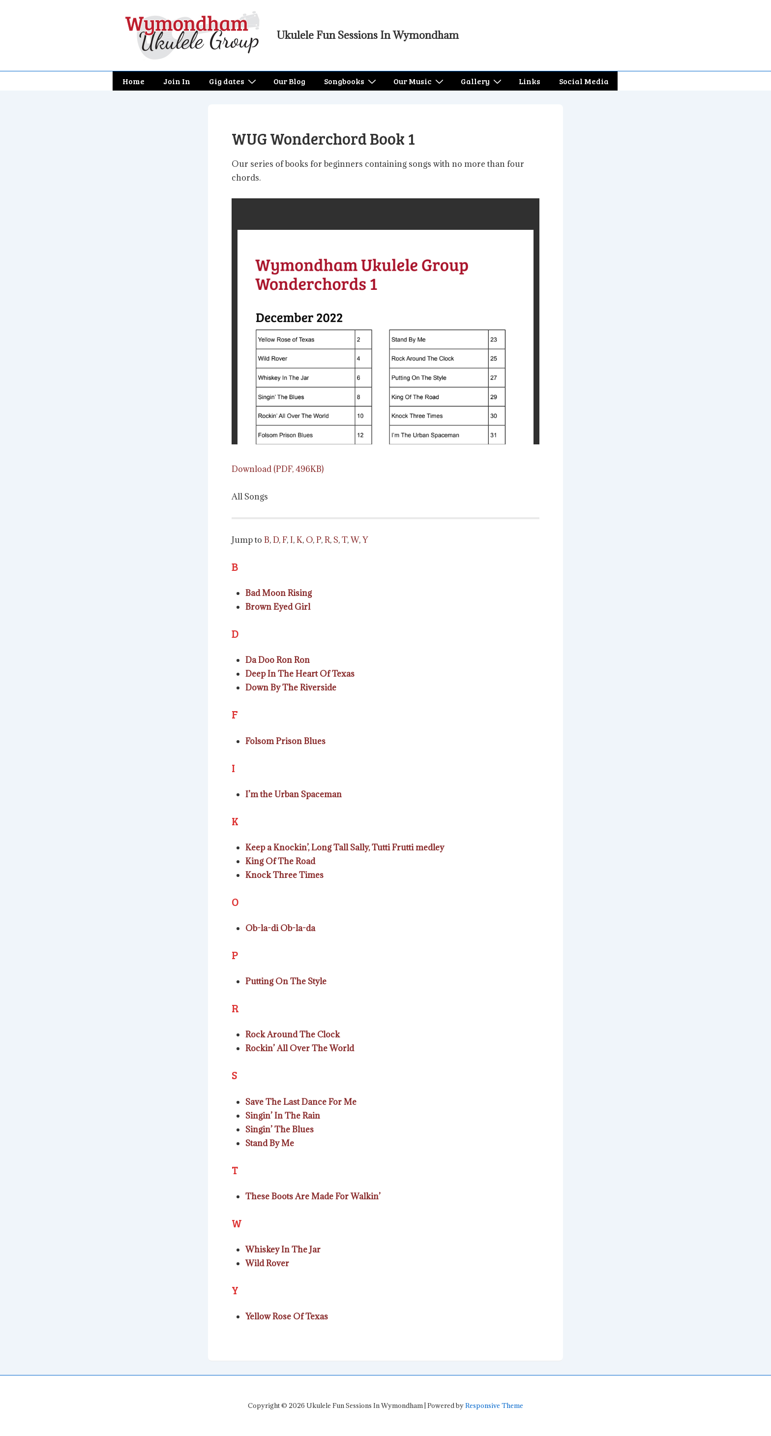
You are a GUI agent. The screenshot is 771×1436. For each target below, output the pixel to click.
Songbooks (351, 81)
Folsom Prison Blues (285, 741)
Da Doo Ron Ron (277, 660)
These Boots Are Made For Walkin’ (313, 1196)
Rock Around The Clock (292, 1034)
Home (133, 81)
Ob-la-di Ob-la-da (280, 928)
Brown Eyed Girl (277, 606)
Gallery (482, 81)
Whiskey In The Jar (283, 1249)
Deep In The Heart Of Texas (300, 673)
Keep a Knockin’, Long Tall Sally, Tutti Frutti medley (344, 847)
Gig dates (234, 81)
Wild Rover (267, 1263)
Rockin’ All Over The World (299, 1048)
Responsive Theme (494, 1405)
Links (529, 81)
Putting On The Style (285, 981)
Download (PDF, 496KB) (278, 469)
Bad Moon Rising (278, 593)
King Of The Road (280, 861)
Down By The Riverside (290, 687)
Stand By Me (269, 1143)
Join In (176, 81)
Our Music (419, 81)
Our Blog (289, 81)
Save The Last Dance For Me (300, 1101)
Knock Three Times (284, 875)
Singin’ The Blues (279, 1129)
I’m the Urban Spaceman (293, 794)
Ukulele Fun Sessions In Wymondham (368, 35)
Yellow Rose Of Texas (286, 1316)
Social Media (584, 81)
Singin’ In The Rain (282, 1115)
